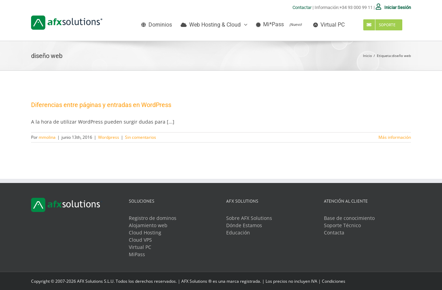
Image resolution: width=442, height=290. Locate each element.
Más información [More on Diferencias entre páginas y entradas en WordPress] (394, 137)
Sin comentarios (140, 137)
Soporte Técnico (342, 225)
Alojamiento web (148, 225)
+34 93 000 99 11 (356, 7)
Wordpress (108, 137)
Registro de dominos (152, 218)
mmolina (47, 137)
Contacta (334, 232)
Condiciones (333, 281)
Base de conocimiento (349, 218)
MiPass (137, 254)
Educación (238, 232)
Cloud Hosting (145, 232)
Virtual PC (140, 247)
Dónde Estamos (244, 225)
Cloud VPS (140, 239)
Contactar (301, 7)
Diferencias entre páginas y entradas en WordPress (101, 104)
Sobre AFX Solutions (249, 218)
